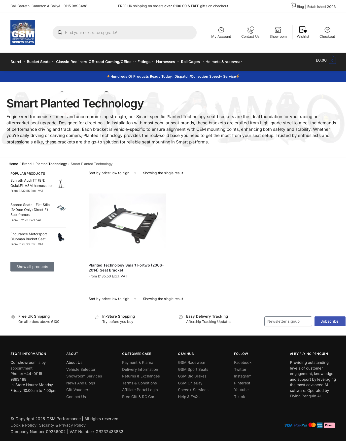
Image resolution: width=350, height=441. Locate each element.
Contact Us (250, 32)
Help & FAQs (189, 393)
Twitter (240, 366)
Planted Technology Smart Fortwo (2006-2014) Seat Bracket (126, 265)
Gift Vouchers (78, 386)
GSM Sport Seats (193, 366)
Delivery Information (140, 366)
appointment (21, 365)
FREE (195, 6)
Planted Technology (51, 161)
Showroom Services (84, 373)
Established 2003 (321, 6)
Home (13, 161)
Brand (27, 161)
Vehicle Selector (81, 366)
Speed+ (216, 73)
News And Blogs (80, 380)
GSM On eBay (190, 380)
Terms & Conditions (139, 380)
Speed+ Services (193, 386)
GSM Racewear (191, 359)
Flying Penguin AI (305, 393)
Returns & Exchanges (141, 373)
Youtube (241, 386)
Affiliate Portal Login (140, 386)
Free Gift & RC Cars (139, 393)
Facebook (242, 359)
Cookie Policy (23, 422)
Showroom (278, 32)
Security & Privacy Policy (62, 422)
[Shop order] (113, 170)
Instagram (242, 373)
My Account (221, 32)
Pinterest (242, 380)
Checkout (327, 32)
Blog (300, 6)
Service (229, 73)
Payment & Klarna (137, 359)
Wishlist (303, 32)
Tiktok (239, 393)
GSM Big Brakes (192, 373)
